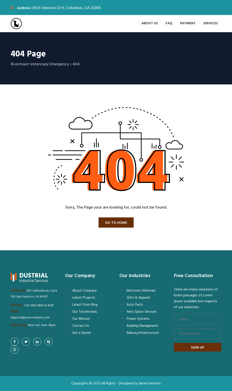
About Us (150, 23)
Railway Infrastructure (143, 333)
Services (210, 23)
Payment (188, 23)
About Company (84, 290)
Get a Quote (81, 333)
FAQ (169, 23)
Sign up (197, 348)
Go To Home (116, 223)
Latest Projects (83, 297)
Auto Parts (135, 304)
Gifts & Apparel (138, 297)
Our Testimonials (84, 312)
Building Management (142, 326)
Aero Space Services (142, 312)
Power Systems (138, 319)
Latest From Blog (85, 304)
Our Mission (81, 319)
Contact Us (80, 326)
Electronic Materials (141, 290)
